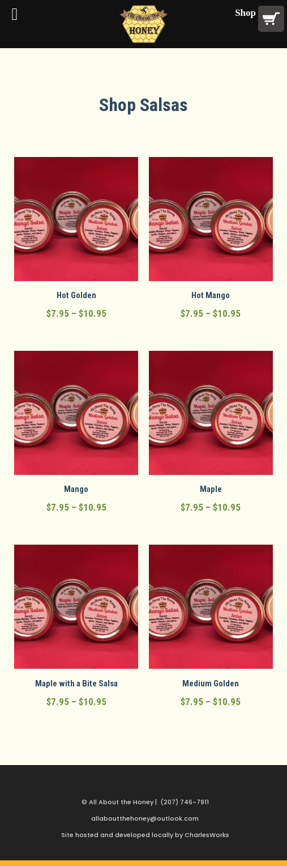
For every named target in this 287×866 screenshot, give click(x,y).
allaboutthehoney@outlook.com (145, 818)
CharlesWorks (207, 834)
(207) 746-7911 (184, 801)
